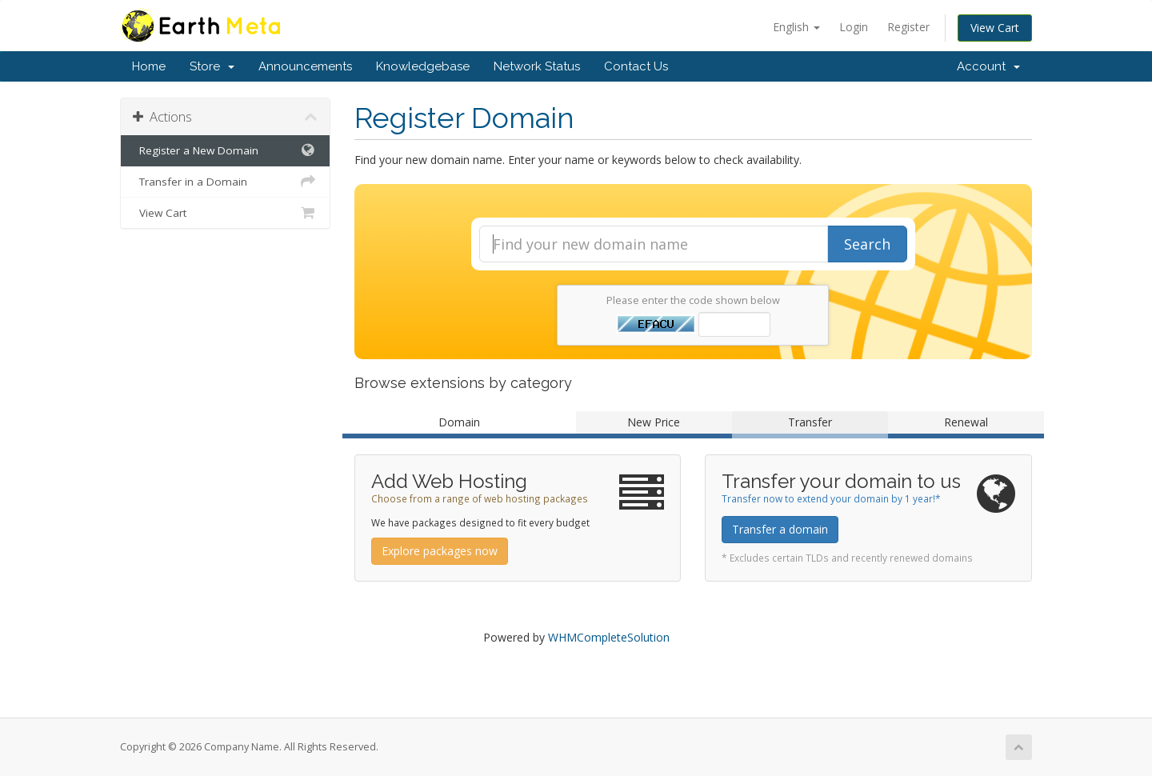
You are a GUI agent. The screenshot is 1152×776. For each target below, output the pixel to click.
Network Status (537, 66)
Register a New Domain (225, 150)
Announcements (305, 66)
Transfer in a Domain (225, 181)
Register (908, 26)
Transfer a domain (780, 529)
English (796, 26)
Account (988, 66)
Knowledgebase (423, 66)
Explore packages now (440, 550)
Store (212, 66)
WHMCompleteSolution (609, 637)
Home (149, 66)
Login (853, 26)
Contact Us (636, 66)
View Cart (994, 27)
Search (867, 244)
